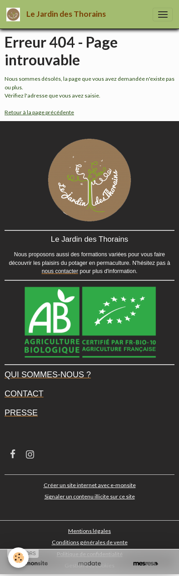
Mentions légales (89, 530)
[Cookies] (18, 557)
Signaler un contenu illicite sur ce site (90, 496)
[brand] (57, 14)
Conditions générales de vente (90, 542)
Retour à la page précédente (39, 112)
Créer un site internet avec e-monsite (90, 485)
